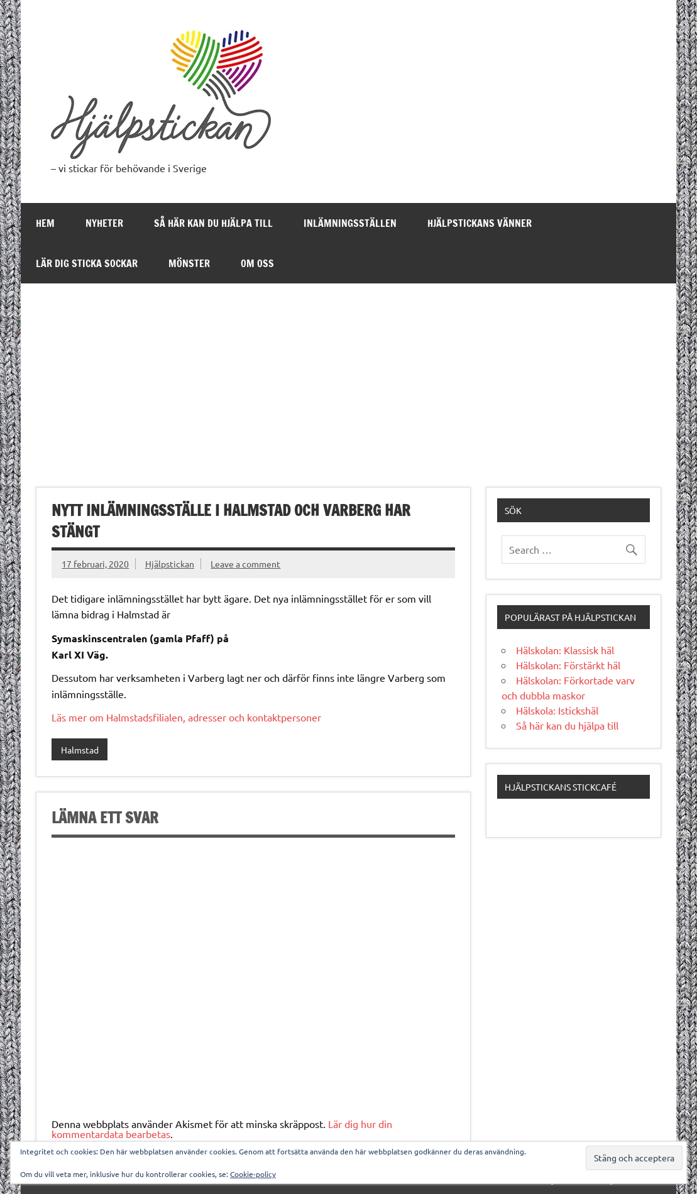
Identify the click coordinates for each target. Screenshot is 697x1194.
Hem (45, 223)
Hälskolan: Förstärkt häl (568, 665)
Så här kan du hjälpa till (213, 223)
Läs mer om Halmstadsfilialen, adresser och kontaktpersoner (186, 717)
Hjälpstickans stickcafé (561, 786)
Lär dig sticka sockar (87, 263)
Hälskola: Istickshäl (557, 710)
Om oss (257, 263)
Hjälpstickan (169, 563)
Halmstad (80, 749)
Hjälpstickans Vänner (479, 223)
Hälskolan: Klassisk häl (565, 650)
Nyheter (104, 223)
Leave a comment (245, 563)
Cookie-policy (253, 1174)
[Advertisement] (348, 378)
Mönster (189, 263)
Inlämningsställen (350, 223)
